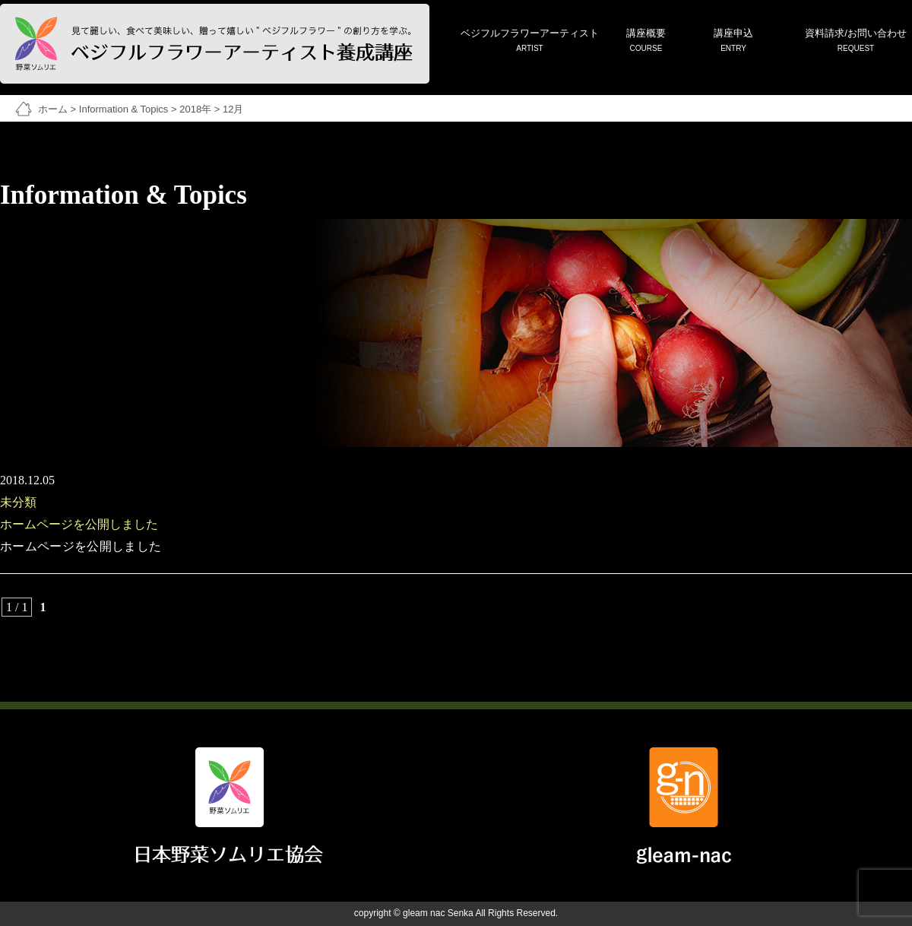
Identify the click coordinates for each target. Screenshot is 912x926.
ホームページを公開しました (79, 524)
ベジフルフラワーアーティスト (529, 41)
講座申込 (733, 41)
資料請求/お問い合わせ (856, 41)
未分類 (18, 502)
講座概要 (646, 41)
